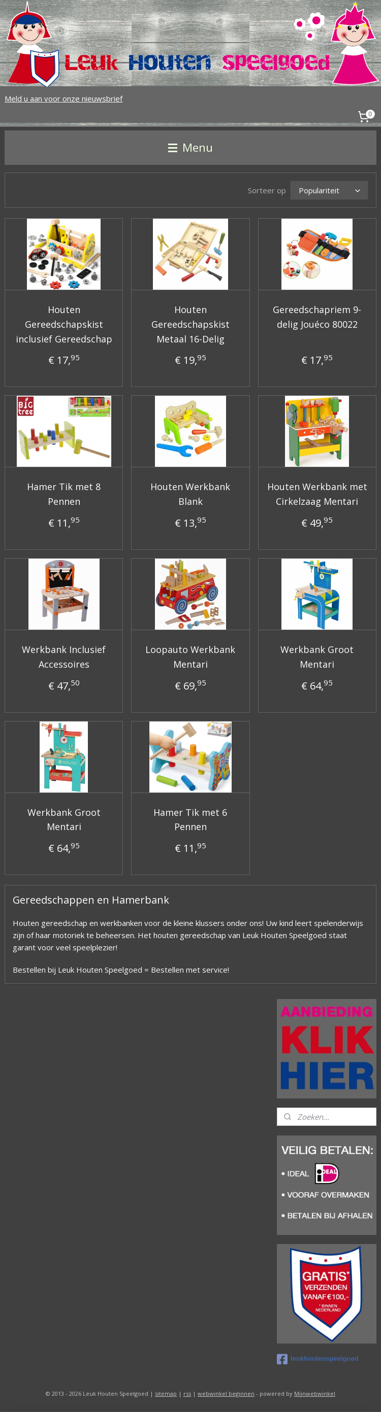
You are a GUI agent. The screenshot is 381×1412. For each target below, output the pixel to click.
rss (187, 1393)
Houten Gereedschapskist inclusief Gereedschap (64, 324)
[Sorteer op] (329, 190)
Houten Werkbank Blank (190, 494)
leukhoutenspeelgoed (318, 1359)
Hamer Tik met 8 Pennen (64, 494)
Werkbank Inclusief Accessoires (64, 656)
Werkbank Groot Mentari (317, 656)
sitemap (166, 1393)
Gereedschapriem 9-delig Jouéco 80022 (317, 316)
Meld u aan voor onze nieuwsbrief (63, 98)
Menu (190, 147)
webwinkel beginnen (226, 1393)
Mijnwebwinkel (314, 1393)
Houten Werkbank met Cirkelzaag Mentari (317, 494)
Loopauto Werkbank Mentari (190, 656)
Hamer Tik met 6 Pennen (190, 819)
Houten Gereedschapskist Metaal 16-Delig (190, 324)
